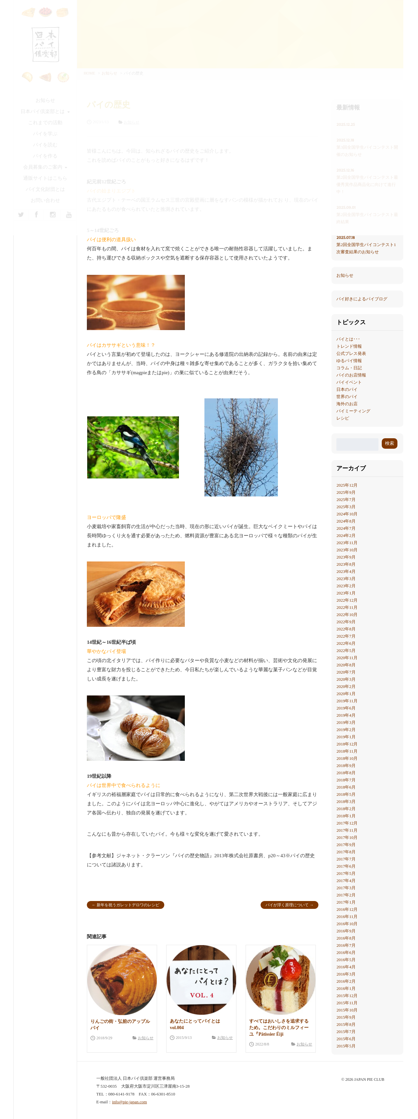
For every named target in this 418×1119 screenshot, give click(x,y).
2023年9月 (346, 557)
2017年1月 (346, 902)
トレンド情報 (349, 346)
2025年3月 (346, 506)
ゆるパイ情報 (349, 360)
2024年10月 (347, 513)
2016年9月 (346, 930)
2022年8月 (346, 628)
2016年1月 (346, 988)
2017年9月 (346, 844)
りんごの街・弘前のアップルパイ (120, 1024)
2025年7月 (346, 499)
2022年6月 (346, 643)
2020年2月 (346, 686)
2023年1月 (346, 593)
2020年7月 (346, 672)
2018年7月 (346, 779)
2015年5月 (346, 1046)
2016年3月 (346, 974)
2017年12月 (347, 823)
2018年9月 (346, 765)
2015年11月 (347, 1002)
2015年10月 (347, 1010)
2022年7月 (346, 636)
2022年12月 (347, 600)
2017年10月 (347, 837)
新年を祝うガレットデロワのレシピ (128, 905)
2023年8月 (346, 564)
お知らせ (145, 1038)
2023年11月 (347, 542)
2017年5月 (346, 873)
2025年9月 (346, 492)
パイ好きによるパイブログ (361, 298)
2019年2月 (346, 729)
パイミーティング (353, 411)
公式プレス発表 (351, 353)
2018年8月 (346, 772)
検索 (389, 443)
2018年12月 (347, 744)
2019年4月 (346, 715)
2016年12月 (347, 909)
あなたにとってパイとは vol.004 (195, 1024)
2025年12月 (347, 485)
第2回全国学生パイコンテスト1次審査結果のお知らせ (367, 244)
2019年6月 (346, 708)
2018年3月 (346, 801)
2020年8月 (346, 664)
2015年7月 (346, 1031)
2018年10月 (347, 758)
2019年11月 (347, 700)
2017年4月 (346, 880)
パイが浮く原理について (287, 905)
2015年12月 (347, 995)
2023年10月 (347, 549)
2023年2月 (346, 585)
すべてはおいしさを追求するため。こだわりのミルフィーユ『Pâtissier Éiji (279, 1028)
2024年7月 (346, 528)
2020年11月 (347, 657)
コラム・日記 (349, 367)
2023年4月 (346, 571)
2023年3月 (346, 578)
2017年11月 (347, 830)
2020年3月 (346, 679)
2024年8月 (346, 521)
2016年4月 (346, 966)
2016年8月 (346, 938)
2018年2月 (346, 808)
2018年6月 (346, 787)
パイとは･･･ (348, 339)
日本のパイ (347, 389)
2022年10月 (347, 614)
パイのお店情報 (351, 375)
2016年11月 (347, 916)
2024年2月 (346, 535)
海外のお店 (347, 403)
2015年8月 (346, 1024)
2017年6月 (346, 866)
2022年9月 (346, 621)
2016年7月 (346, 945)
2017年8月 (346, 851)
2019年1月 (346, 736)
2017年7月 (346, 859)
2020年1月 (346, 693)
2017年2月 (346, 895)
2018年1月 (346, 815)
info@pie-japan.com (129, 1101)
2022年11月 (347, 607)
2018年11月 (347, 751)
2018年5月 (346, 794)
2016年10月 (347, 923)
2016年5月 (346, 959)
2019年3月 (346, 722)
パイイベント (349, 382)
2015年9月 (346, 1017)
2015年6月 (346, 1038)
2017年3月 (346, 887)
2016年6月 (346, 952)
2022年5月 (346, 650)
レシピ (342, 418)
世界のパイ (347, 396)
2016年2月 (346, 981)
